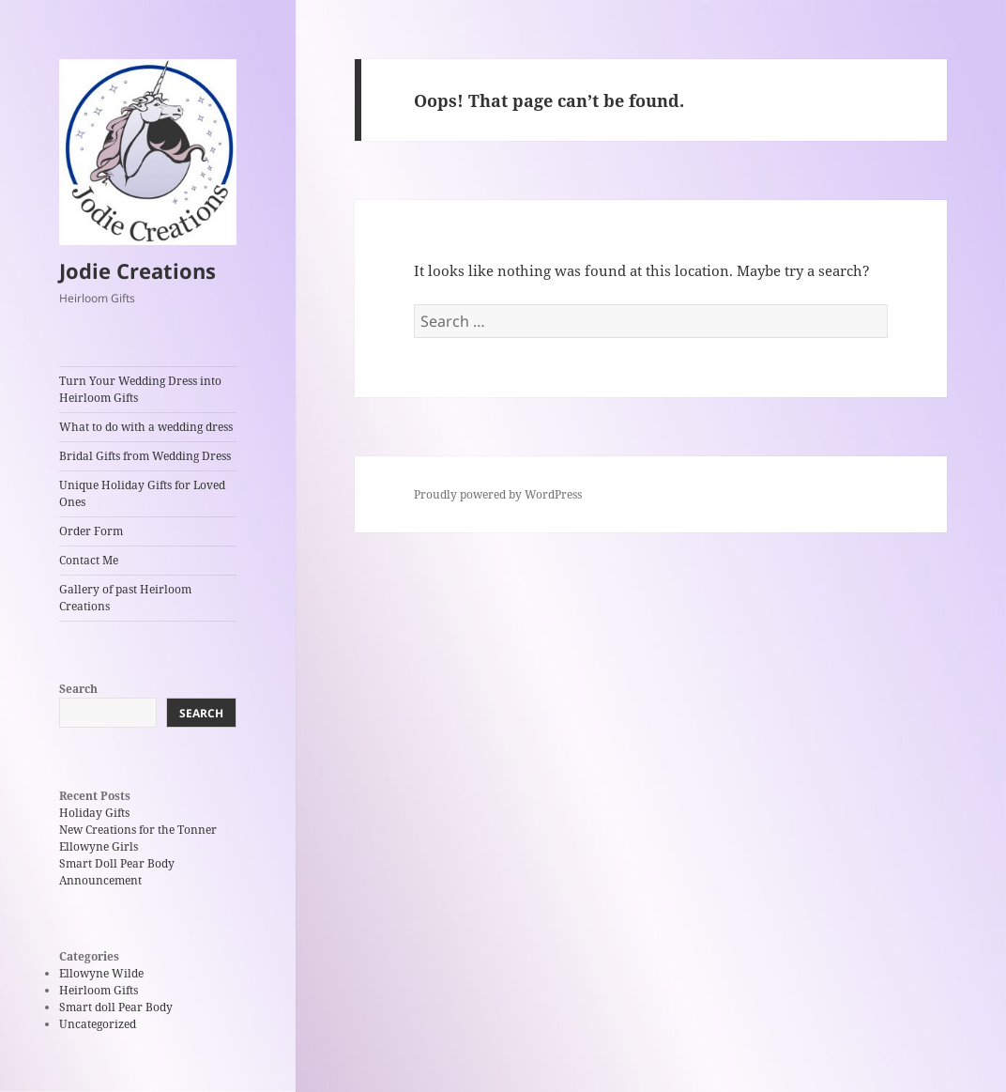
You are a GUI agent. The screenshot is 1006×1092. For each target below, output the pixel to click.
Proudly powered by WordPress (498, 494)
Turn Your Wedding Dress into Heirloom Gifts (140, 389)
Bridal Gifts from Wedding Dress (145, 456)
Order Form (91, 531)
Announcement (100, 880)
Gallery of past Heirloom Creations (125, 597)
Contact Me (88, 560)
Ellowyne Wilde (101, 973)
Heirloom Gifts (98, 990)
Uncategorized (97, 1024)
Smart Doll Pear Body (117, 863)
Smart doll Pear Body (116, 1007)
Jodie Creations (137, 270)
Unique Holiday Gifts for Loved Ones (142, 493)
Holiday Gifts (94, 813)
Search (78, 689)
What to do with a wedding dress (146, 427)
